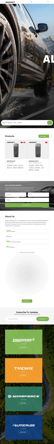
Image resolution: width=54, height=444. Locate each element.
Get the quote (27, 205)
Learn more (23, 347)
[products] (49, 123)
